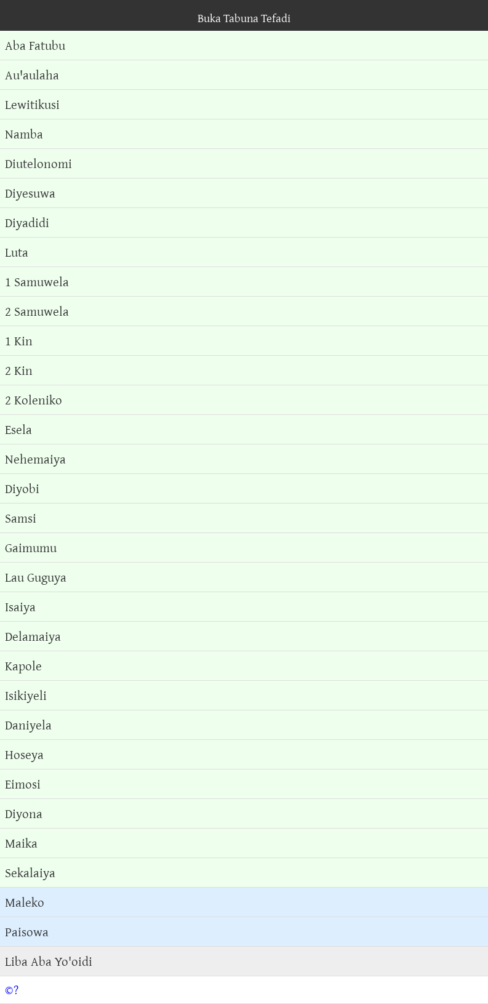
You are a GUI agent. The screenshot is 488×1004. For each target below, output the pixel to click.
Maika (21, 843)
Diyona (23, 813)
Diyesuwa (30, 193)
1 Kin (19, 340)
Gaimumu (31, 547)
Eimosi (23, 783)
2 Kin (19, 370)
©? (11, 989)
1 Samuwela (37, 281)
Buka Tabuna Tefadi (244, 17)
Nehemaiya (35, 458)
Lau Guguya (35, 577)
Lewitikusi (32, 104)
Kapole (23, 665)
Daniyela (28, 724)
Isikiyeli (26, 695)
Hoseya (24, 754)
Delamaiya (33, 636)
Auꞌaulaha (32, 74)
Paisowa (27, 931)
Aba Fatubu (35, 45)
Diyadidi (27, 222)
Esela (18, 429)
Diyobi (22, 488)
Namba (24, 133)
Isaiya (20, 606)
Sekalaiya (30, 872)
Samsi (20, 518)
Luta (16, 252)
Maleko (24, 902)
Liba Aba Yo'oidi (48, 961)
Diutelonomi (38, 163)
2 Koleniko (33, 399)
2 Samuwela (37, 311)
